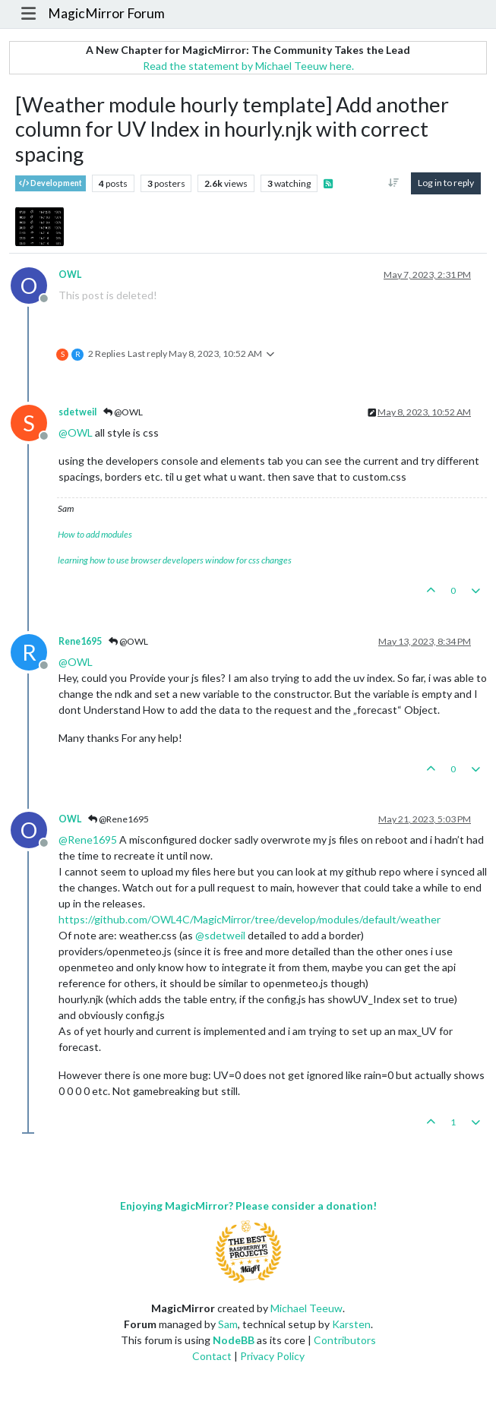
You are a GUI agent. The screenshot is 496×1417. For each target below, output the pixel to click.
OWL (69, 274)
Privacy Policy (272, 1355)
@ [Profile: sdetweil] (220, 935)
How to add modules (95, 534)
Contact (212, 1355)
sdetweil (77, 412)
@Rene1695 (118, 819)
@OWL (123, 412)
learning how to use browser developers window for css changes (175, 560)
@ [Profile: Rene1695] (87, 839)
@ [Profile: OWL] (75, 432)
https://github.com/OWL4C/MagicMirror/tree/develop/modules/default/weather (249, 919)
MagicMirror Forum (106, 13)
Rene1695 (80, 641)
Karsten (351, 1324)
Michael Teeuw (306, 1308)
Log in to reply (446, 182)
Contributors (345, 1339)
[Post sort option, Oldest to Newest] (393, 183)
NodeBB (233, 1339)
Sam (228, 1324)
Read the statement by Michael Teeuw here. (248, 65)
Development (50, 183)
